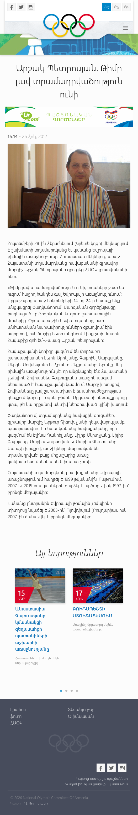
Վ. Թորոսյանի (35, 803)
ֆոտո (16, 716)
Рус (126, 6)
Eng (116, 6)
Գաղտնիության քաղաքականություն (96, 783)
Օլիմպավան (81, 716)
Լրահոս (18, 709)
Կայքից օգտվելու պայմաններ (102, 778)
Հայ (106, 6)
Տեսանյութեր (81, 709)
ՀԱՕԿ (16, 722)
